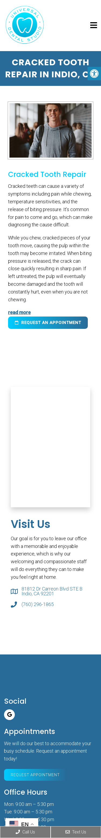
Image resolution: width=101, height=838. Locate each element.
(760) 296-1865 (38, 604)
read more (19, 312)
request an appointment (48, 322)
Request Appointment (35, 775)
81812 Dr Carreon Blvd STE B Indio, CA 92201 (52, 591)
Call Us (25, 832)
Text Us (75, 832)
